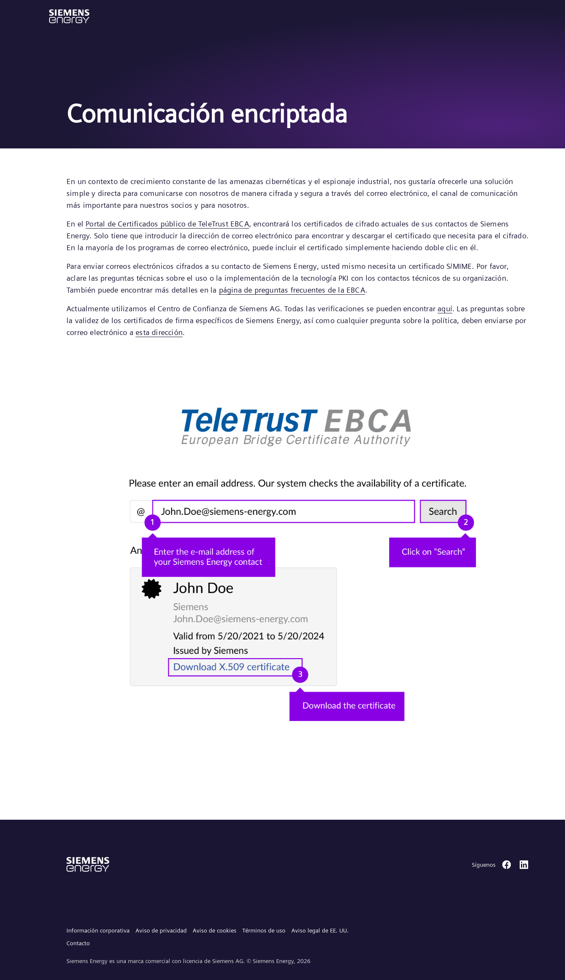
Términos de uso (263, 930)
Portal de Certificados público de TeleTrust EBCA (167, 223)
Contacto (78, 943)
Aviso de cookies (214, 930)
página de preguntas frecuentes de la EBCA (292, 289)
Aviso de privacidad (161, 930)
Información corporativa (98, 930)
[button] (69, 16)
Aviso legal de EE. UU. (320, 930)
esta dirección (159, 332)
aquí (445, 308)
